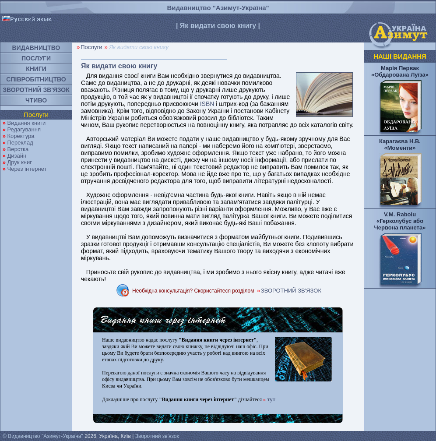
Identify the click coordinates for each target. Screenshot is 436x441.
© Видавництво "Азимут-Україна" (43, 436)
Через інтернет (26, 169)
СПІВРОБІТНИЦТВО (36, 79)
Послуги (91, 47)
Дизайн (16, 155)
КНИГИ (36, 68)
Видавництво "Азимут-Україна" (218, 7)
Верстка (17, 149)
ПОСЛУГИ (36, 58)
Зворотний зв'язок (157, 436)
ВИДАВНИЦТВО (36, 47)
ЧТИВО (36, 100)
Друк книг (19, 162)
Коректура (20, 136)
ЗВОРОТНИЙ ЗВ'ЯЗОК (36, 89)
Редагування (24, 129)
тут (271, 399)
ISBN (207, 103)
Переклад (20, 142)
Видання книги (26, 123)
